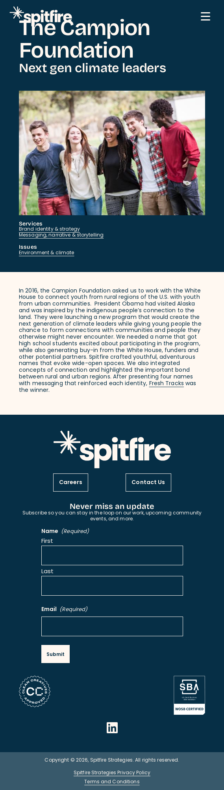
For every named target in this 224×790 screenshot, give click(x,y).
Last (47, 572)
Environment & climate (46, 253)
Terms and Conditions (111, 782)
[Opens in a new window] (112, 727)
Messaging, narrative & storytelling (61, 235)
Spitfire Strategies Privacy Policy (112, 773)
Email (64, 610)
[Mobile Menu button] (205, 16)
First (47, 542)
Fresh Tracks (166, 383)
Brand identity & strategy (49, 229)
